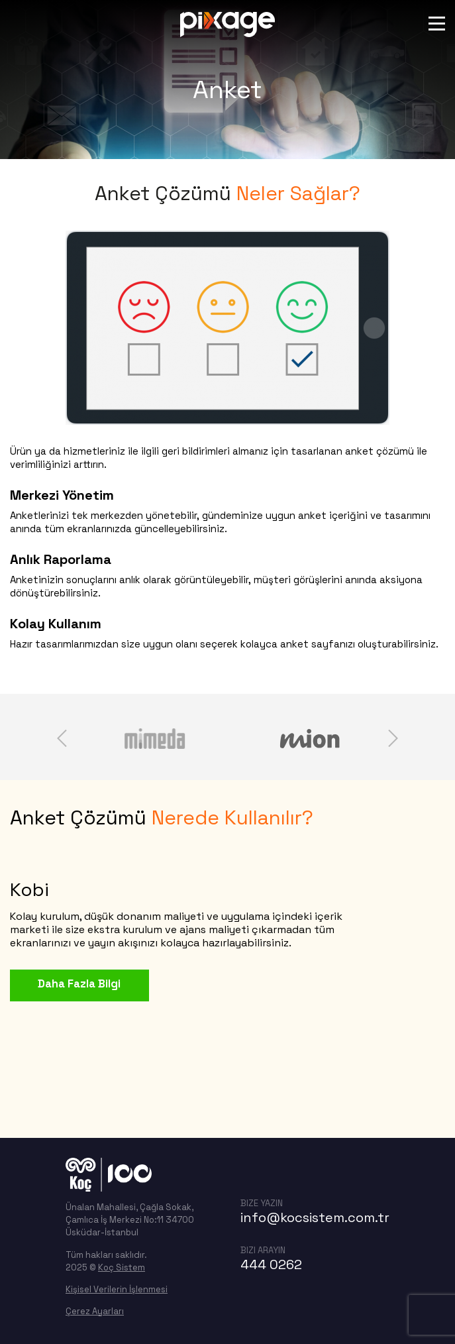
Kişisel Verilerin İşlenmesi (117, 1289)
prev (62, 739)
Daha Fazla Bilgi (76, 983)
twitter (315, 1168)
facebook (286, 1168)
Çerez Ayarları (95, 1311)
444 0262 (271, 1264)
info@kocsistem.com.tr (314, 1217)
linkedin (344, 1168)
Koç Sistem (121, 1267)
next (393, 739)
